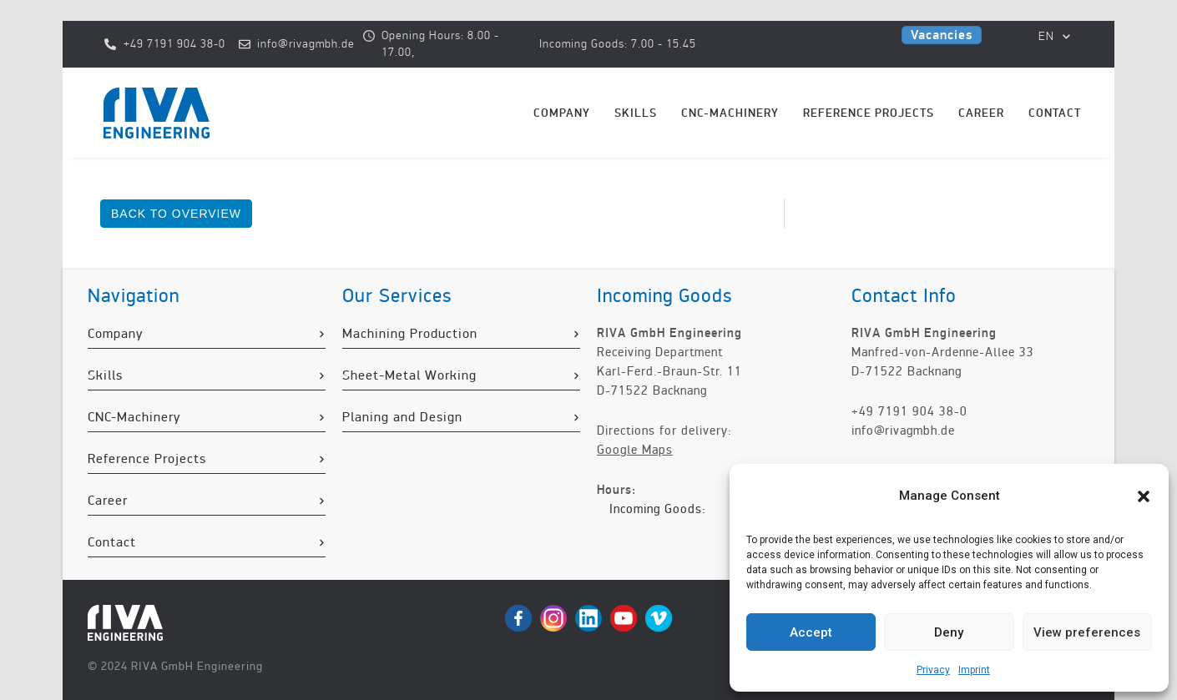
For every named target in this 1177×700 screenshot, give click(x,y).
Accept (811, 632)
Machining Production (409, 333)
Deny (948, 632)
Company (561, 113)
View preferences (1086, 632)
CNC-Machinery (730, 113)
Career (981, 113)
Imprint (974, 670)
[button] (1143, 496)
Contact (1054, 113)
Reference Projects (868, 113)
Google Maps (635, 449)
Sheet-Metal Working (409, 375)
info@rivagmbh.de (903, 430)
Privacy (933, 670)
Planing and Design (402, 417)
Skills (635, 113)
